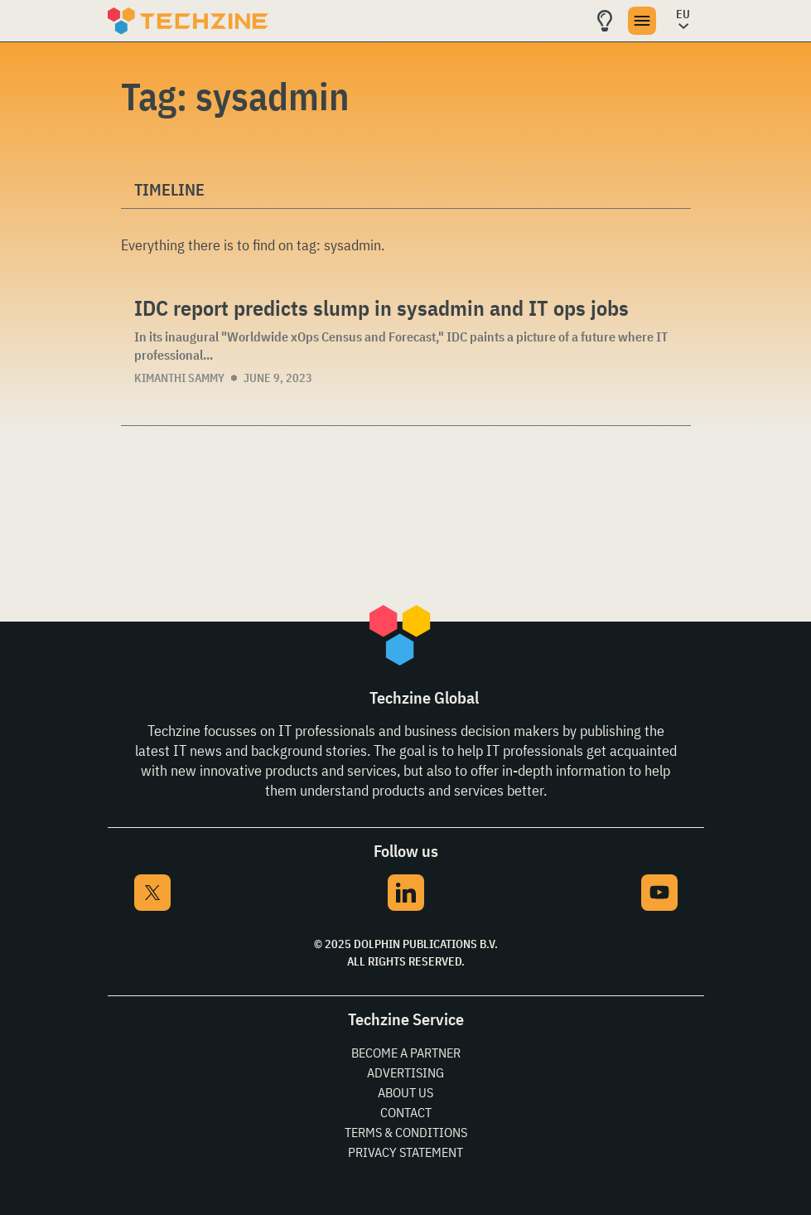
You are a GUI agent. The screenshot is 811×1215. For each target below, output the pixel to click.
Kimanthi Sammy (179, 377)
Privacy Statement (405, 1152)
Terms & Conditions (406, 1132)
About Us (405, 1092)
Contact (406, 1112)
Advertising (405, 1072)
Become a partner (406, 1052)
